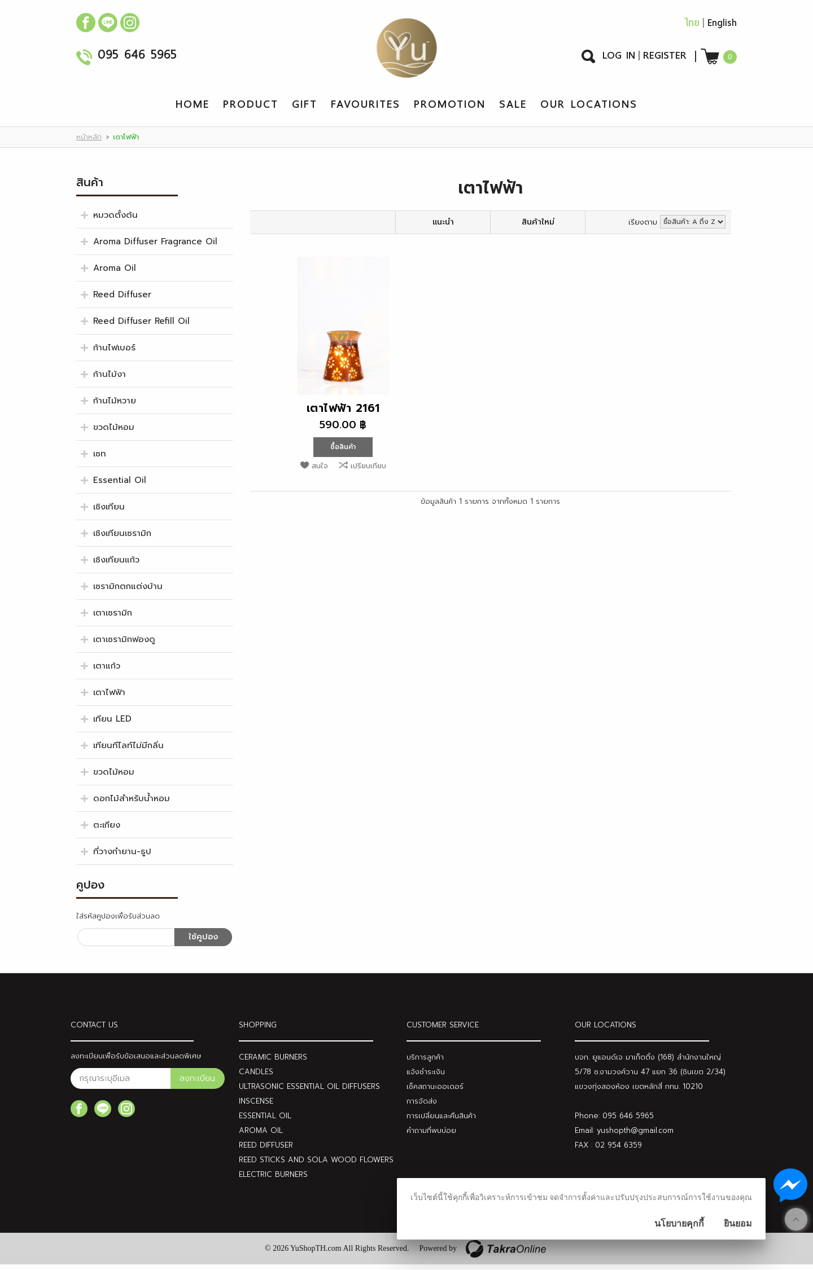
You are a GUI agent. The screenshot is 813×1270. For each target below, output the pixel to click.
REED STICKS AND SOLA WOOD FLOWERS (316, 1165)
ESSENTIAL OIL (265, 1121)
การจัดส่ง (421, 1106)
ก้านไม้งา (109, 379)
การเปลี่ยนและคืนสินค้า (441, 1121)
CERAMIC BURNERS (273, 1062)
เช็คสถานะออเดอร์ (435, 1092)
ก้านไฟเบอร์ (114, 353)
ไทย (692, 26)
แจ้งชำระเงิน (425, 1077)
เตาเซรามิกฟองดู (124, 645)
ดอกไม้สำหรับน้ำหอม (131, 804)
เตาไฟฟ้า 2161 (343, 413)
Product (250, 109)
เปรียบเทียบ (368, 471)
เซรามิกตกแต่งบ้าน (128, 592)
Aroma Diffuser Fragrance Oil (155, 247)
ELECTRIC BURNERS (273, 1180)
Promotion (450, 109)
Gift (304, 109)
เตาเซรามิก (112, 618)
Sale (513, 109)
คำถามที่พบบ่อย (431, 1136)
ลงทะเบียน (197, 1084)
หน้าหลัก (89, 143)
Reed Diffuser (122, 300)
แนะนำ (443, 228)
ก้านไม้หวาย (114, 406)
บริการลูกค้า (425, 1062)
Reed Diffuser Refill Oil (141, 326)
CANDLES (256, 1077)
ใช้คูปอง (203, 942)
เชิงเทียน (109, 512)
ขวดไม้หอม (113, 433)
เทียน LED (112, 724)
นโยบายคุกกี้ (679, 1223)
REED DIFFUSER (266, 1150)
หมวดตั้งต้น (115, 220)
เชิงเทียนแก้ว (116, 565)
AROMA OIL (261, 1136)
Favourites (365, 109)
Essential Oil (119, 486)
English (722, 26)
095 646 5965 (137, 59)
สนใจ (320, 471)
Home (192, 109)
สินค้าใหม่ (538, 228)
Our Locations (588, 109)
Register (665, 58)
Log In (618, 58)
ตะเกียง (106, 830)
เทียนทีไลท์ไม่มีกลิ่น (128, 751)
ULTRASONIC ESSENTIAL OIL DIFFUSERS (309, 1092)
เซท (99, 459)
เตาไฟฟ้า (109, 698)
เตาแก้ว (106, 671)
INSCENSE (256, 1106)
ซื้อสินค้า (343, 452)
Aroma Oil (114, 273)
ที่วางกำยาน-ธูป (122, 857)
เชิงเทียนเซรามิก (122, 539)
